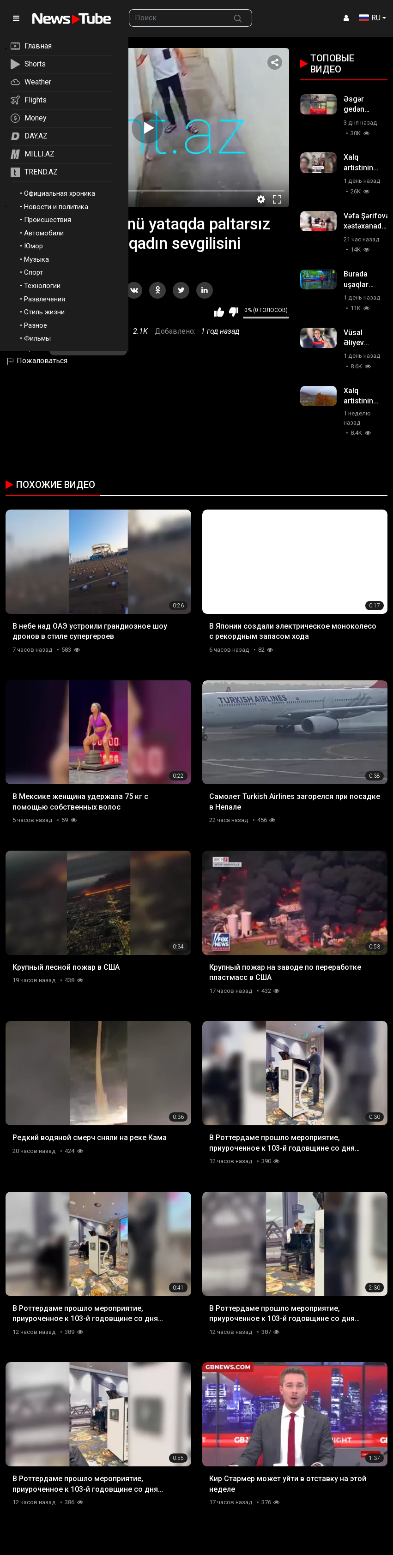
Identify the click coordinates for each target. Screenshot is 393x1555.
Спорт (33, 272)
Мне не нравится (233, 312)
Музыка (36, 259)
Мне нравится (219, 312)
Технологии (42, 286)
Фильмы (37, 338)
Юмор (33, 246)
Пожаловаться (36, 360)
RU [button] (370, 17)
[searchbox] (176, 18)
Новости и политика (56, 207)
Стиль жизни (44, 312)
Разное (35, 325)
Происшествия (47, 220)
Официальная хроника (59, 193)
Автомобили (44, 233)
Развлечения (44, 299)
